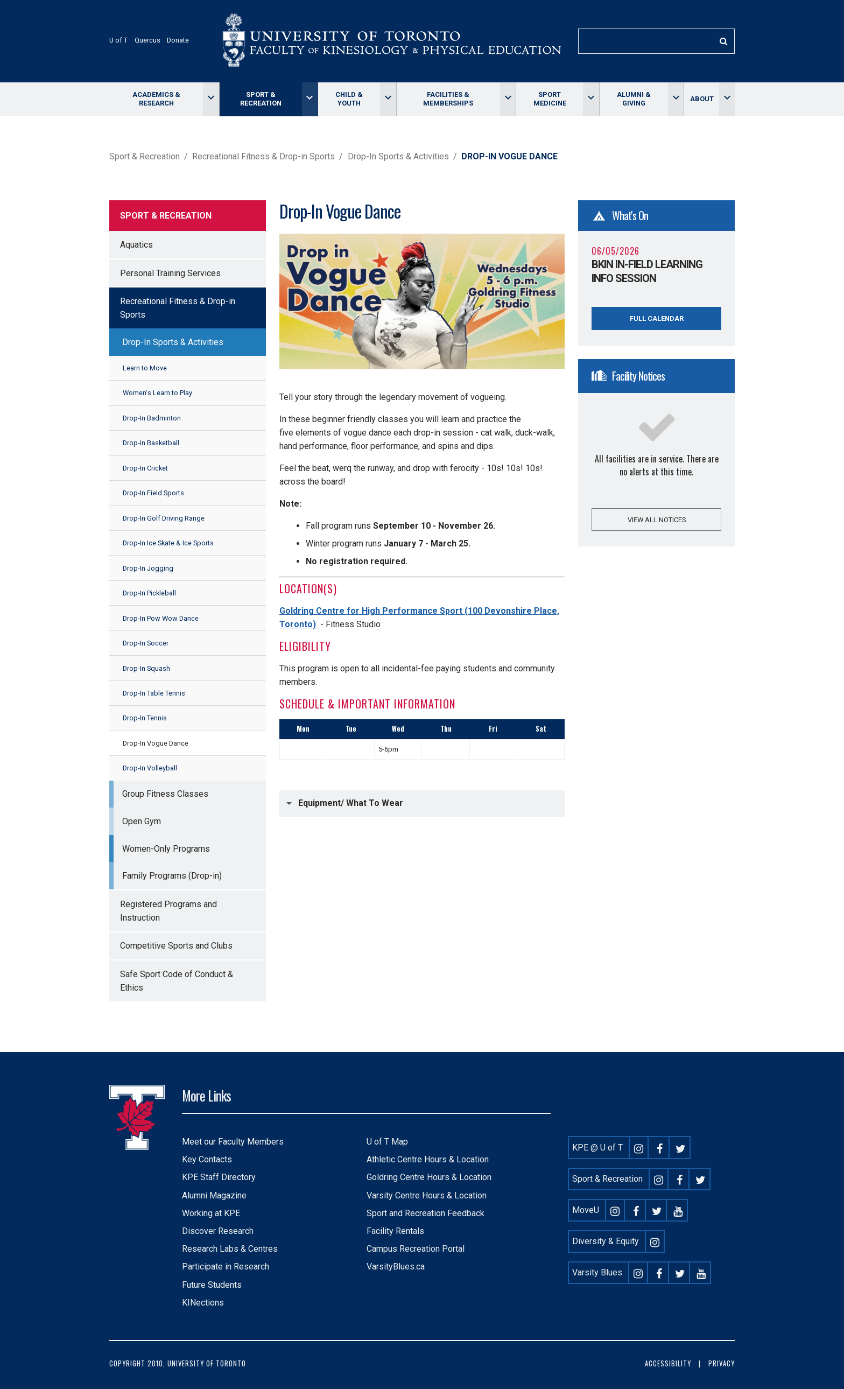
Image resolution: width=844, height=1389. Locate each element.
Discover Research (218, 1231)
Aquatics (136, 245)
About (702, 99)
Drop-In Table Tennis (154, 693)
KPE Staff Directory (219, 1177)
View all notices (657, 520)
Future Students (212, 1285)
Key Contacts (207, 1159)
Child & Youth (349, 98)
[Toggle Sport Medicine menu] (591, 99)
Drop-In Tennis (145, 718)
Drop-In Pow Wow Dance (161, 618)
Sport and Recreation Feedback (425, 1213)
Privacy (721, 1363)
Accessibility (668, 1363)
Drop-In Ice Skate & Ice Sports (168, 543)
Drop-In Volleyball (150, 768)
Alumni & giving (634, 98)
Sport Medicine (549, 98)
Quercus (147, 40)
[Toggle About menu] (727, 99)
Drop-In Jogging (148, 568)
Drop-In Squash (146, 668)
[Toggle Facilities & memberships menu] (508, 99)
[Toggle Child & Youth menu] (388, 99)
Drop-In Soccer (145, 643)
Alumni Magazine (214, 1195)
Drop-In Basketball (151, 443)
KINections (203, 1302)
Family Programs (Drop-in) (172, 876)
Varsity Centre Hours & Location (427, 1195)
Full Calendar (657, 318)
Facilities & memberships (448, 98)
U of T (118, 40)
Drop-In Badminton (152, 418)
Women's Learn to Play (157, 393)
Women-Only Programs (166, 849)
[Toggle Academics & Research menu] (211, 99)
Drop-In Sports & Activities (398, 156)
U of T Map (387, 1142)
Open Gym (141, 821)
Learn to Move (145, 368)
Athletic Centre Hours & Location (428, 1159)
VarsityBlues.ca (396, 1266)
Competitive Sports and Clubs (176, 946)
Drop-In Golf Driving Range (164, 518)
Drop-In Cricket (145, 468)
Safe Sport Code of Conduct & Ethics (176, 981)
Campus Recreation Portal (416, 1249)
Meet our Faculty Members (233, 1142)
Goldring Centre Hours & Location (429, 1177)
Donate (178, 40)
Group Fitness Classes (165, 794)
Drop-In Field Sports (153, 493)
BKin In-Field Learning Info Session (647, 271)
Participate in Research (225, 1266)
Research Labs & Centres (230, 1249)
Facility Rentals (395, 1231)
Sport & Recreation (261, 98)
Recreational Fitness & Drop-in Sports (263, 156)
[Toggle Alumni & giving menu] (676, 99)
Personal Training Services (170, 273)
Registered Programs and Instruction (168, 911)
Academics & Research (156, 98)
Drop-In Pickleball (149, 593)
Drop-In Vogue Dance (155, 743)
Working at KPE (211, 1213)
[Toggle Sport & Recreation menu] (310, 99)
